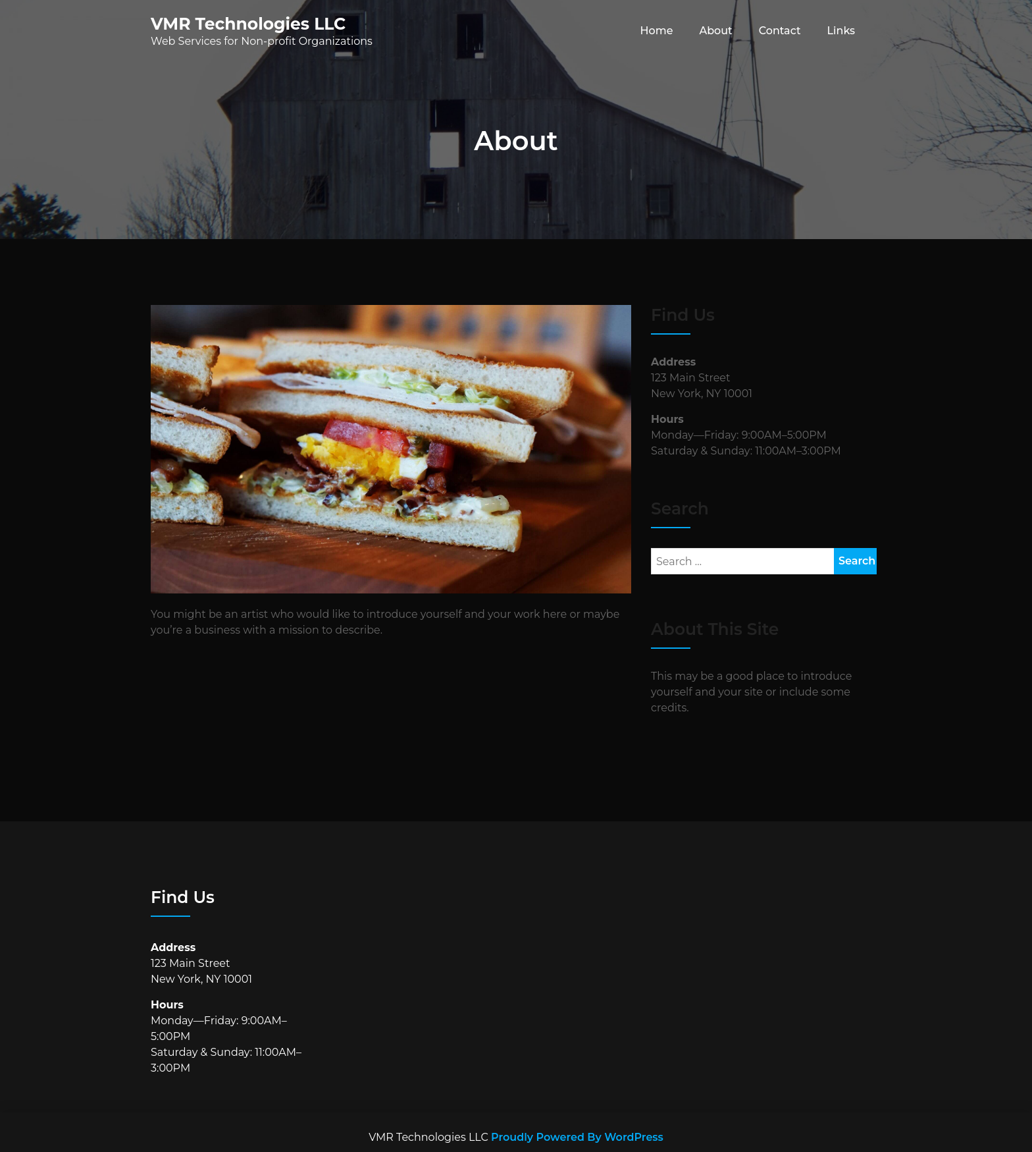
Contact (780, 30)
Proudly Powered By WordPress (577, 1137)
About (715, 30)
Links (841, 30)
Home (656, 30)
